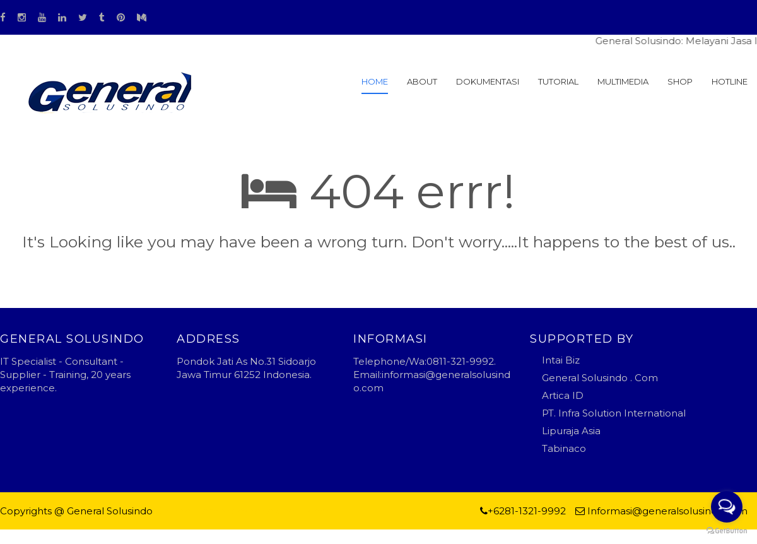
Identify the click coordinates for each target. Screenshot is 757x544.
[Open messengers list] (726, 507)
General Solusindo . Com (600, 378)
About (422, 81)
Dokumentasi (487, 81)
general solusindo (290, 511)
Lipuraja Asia (571, 431)
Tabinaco (564, 448)
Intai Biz (561, 360)
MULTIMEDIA (622, 81)
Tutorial (558, 81)
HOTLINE (730, 81)
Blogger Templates (201, 511)
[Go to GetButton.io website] (727, 531)
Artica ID (563, 395)
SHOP (680, 81)
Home (374, 81)
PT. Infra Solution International (614, 413)
